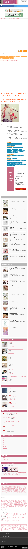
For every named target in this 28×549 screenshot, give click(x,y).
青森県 (15, 487)
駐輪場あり (7, 520)
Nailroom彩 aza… (14, 274)
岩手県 (21, 488)
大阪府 (17, 488)
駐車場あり (11, 520)
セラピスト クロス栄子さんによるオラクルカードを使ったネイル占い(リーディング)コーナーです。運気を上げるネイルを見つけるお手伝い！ (14, 473)
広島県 (13, 490)
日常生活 (16, 513)
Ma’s (11, 199)
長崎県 (25, 502)
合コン (22, 513)
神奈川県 (19, 487)
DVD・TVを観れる (16, 520)
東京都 (4, 487)
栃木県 (10, 492)
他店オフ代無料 (12, 526)
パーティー (3, 514)
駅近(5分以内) (3, 524)
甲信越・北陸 (5, 448)
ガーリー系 (14, 515)
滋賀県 (4, 486)
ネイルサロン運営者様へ (6, 533)
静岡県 (6, 488)
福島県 (23, 506)
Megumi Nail (12, 232)
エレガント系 (8, 515)
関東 (3, 438)
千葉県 (17, 489)
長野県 (14, 492)
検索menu (24, 1)
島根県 (11, 487)
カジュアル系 (19, 514)
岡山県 (13, 488)
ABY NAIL (12, 301)
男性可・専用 (9, 521)
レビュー (24, 56)
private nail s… (13, 237)
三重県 (24, 503)
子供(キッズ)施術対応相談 (9, 528)
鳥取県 (7, 486)
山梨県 (15, 491)
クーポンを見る (11, 346)
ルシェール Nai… (13, 320)
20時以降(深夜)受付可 (10, 524)
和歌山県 (24, 505)
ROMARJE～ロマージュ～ (12, 403)
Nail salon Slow (11, 369)
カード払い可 (4, 525)
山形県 (6, 492)
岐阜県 (11, 486)
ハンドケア (17, 517)
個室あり (2, 520)
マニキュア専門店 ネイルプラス (11, 413)
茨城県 (11, 491)
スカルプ (13, 517)
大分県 (23, 490)
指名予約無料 (16, 525)
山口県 (7, 491)
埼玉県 (5, 489)
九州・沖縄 (4, 444)
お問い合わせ (4, 541)
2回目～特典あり (11, 525)
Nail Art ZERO (13, 327)
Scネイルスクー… (14, 221)
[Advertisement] (14, 33)
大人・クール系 (8, 514)
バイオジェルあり (13, 529)
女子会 (25, 513)
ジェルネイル (3, 517)
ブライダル (3, 513)
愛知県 (9, 489)
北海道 (23, 486)
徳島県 (22, 491)
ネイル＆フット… (13, 215)
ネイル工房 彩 (13, 243)
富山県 (19, 486)
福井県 (13, 489)
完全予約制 (22, 525)
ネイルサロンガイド (11, 546)
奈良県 (4, 491)
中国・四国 (4, 446)
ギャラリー (10, 56)
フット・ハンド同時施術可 (19, 528)
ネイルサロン (5, 457)
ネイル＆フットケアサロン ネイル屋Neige (15, 349)
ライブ (6, 513)
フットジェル (8, 517)
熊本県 (17, 490)
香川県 (21, 492)
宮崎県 (19, 491)
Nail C (11, 254)
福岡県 (15, 486)
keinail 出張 (10, 342)
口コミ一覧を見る (11, 392)
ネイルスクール (5, 459)
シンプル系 (24, 514)
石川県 (10, 488)
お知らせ (10, 58)
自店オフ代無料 (18, 526)
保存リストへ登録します (24, 51)
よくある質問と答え (5, 538)
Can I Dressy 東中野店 (12, 396)
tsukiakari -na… (13, 285)
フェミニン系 (3, 515)
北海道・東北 (5, 450)
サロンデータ (3, 56)
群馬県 (17, 492)
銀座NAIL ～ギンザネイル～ (13, 362)
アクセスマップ (17, 56)
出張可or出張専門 (15, 527)
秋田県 (20, 490)
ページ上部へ (24, 547)
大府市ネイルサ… (13, 307)
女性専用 (4, 521)
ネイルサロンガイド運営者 (6, 536)
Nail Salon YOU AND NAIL (10, 417)
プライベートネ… (13, 267)
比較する (20, 51)
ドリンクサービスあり (8, 527)
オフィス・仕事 (11, 513)
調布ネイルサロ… (13, 249)
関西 (3, 440)
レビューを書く (3, 58)
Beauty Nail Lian (13, 280)
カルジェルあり (20, 529)
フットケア (22, 517)
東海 (3, 442)
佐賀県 (8, 487)
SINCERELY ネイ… (14, 227)
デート (19, 513)
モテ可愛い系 (14, 514)
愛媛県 (8, 493)
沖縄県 (5, 493)
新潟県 (5, 490)
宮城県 (9, 490)
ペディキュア (5, 518)
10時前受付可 (17, 524)
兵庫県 (21, 489)
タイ (23, 487)
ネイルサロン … (13, 208)
